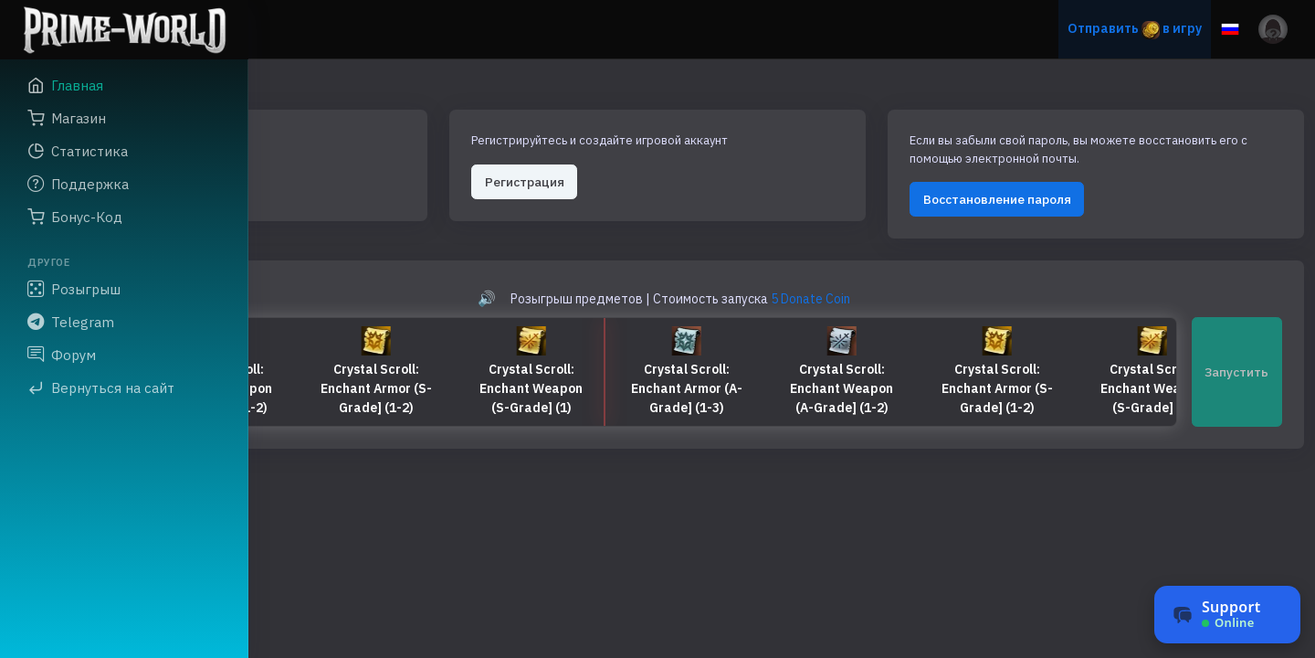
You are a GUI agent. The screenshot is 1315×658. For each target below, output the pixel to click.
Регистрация (696, 161)
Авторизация (353, 161)
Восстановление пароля (1074, 196)
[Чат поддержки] (1227, 614)
